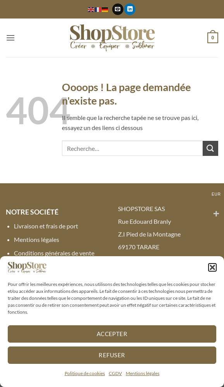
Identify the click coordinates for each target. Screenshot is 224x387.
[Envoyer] (210, 148)
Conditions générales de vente (54, 253)
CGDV (115, 373)
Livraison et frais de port (46, 226)
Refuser (112, 355)
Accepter (112, 333)
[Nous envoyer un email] (117, 9)
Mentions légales (142, 373)
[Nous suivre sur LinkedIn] (129, 9)
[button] (212, 267)
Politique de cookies (85, 373)
